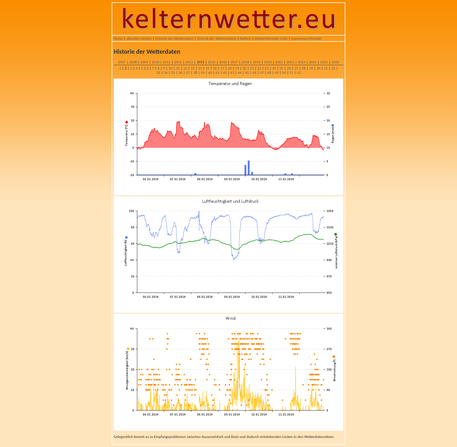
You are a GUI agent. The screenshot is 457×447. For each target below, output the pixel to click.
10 (170, 68)
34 (166, 72)
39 (203, 72)
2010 (155, 62)
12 (185, 68)
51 (291, 72)
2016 (223, 62)
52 (299, 72)
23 (266, 68)
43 (232, 72)
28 (303, 68)
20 (244, 68)
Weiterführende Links (271, 38)
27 (296, 68)
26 (289, 68)
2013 (189, 62)
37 (188, 72)
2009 (144, 62)
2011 (167, 62)
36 (180, 72)
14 (200, 68)
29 (311, 68)
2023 (301, 62)
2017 (234, 62)
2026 (335, 62)
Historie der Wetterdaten (174, 38)
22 (259, 68)
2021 (279, 62)
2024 (313, 62)
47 (262, 72)
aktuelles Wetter (139, 38)
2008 (133, 62)
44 (239, 72)
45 (247, 72)
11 (178, 68)
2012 (178, 62)
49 (276, 72)
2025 (324, 62)
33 (158, 72)
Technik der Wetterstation (217, 38)
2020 (268, 62)
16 (215, 68)
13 (192, 68)
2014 (200, 62)
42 (225, 72)
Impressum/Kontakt (306, 38)
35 (173, 72)
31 (326, 68)
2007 (121, 62)
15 (207, 68)
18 (229, 68)
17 (222, 68)
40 (210, 72)
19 (237, 68)
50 (284, 72)
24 (274, 68)
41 (217, 72)
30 (318, 68)
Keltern (245, 38)
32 (333, 68)
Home (118, 38)
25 (281, 68)
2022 (290, 62)
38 (195, 72)
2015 (211, 62)
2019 (256, 62)
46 (254, 72)
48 (269, 72)
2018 (245, 62)
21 (252, 68)
